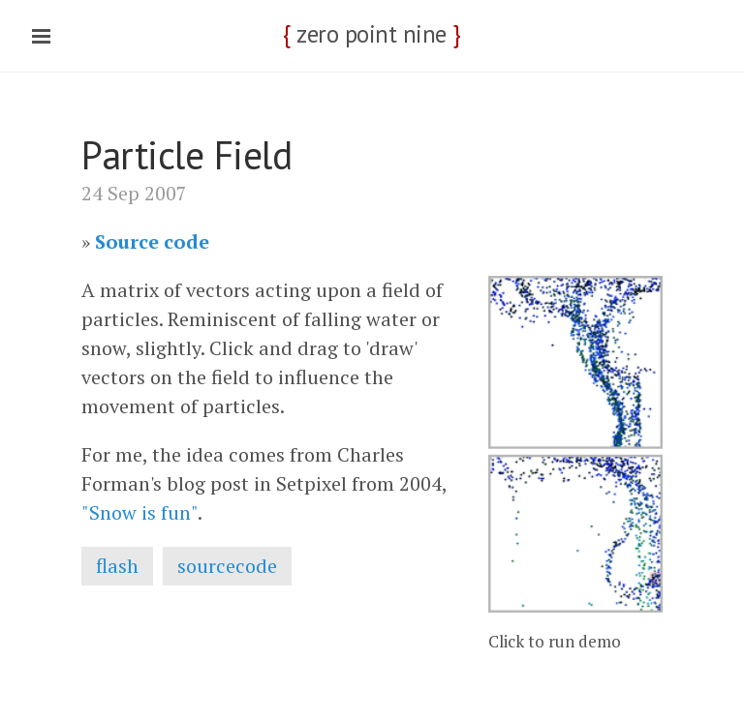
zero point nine (372, 33)
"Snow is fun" (139, 512)
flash (117, 566)
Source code (152, 241)
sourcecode (227, 566)
